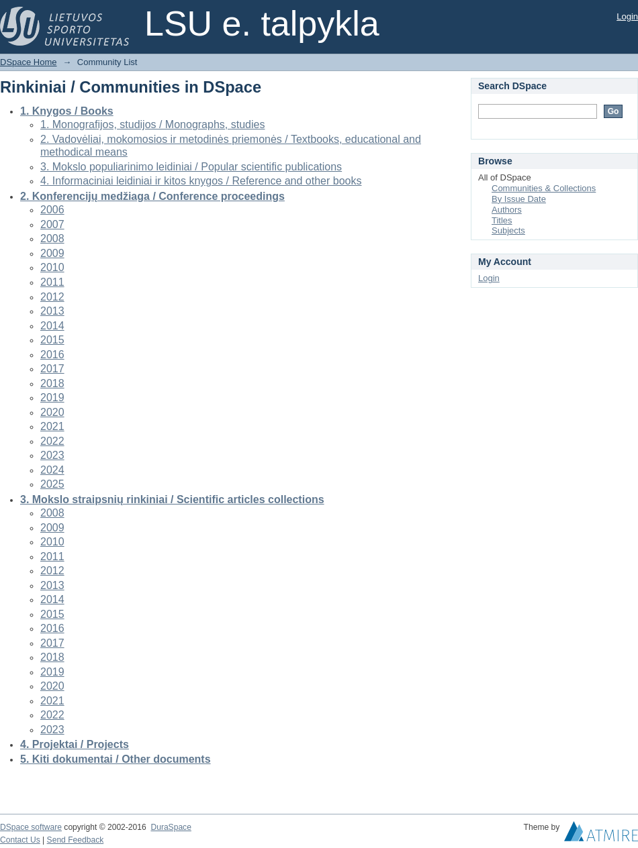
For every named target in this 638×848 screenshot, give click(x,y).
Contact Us (20, 840)
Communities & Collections (544, 188)
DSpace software (31, 827)
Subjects (508, 230)
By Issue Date (519, 199)
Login (627, 16)
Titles (502, 220)
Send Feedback (75, 840)
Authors (507, 210)
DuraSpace (170, 827)
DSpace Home (28, 62)
